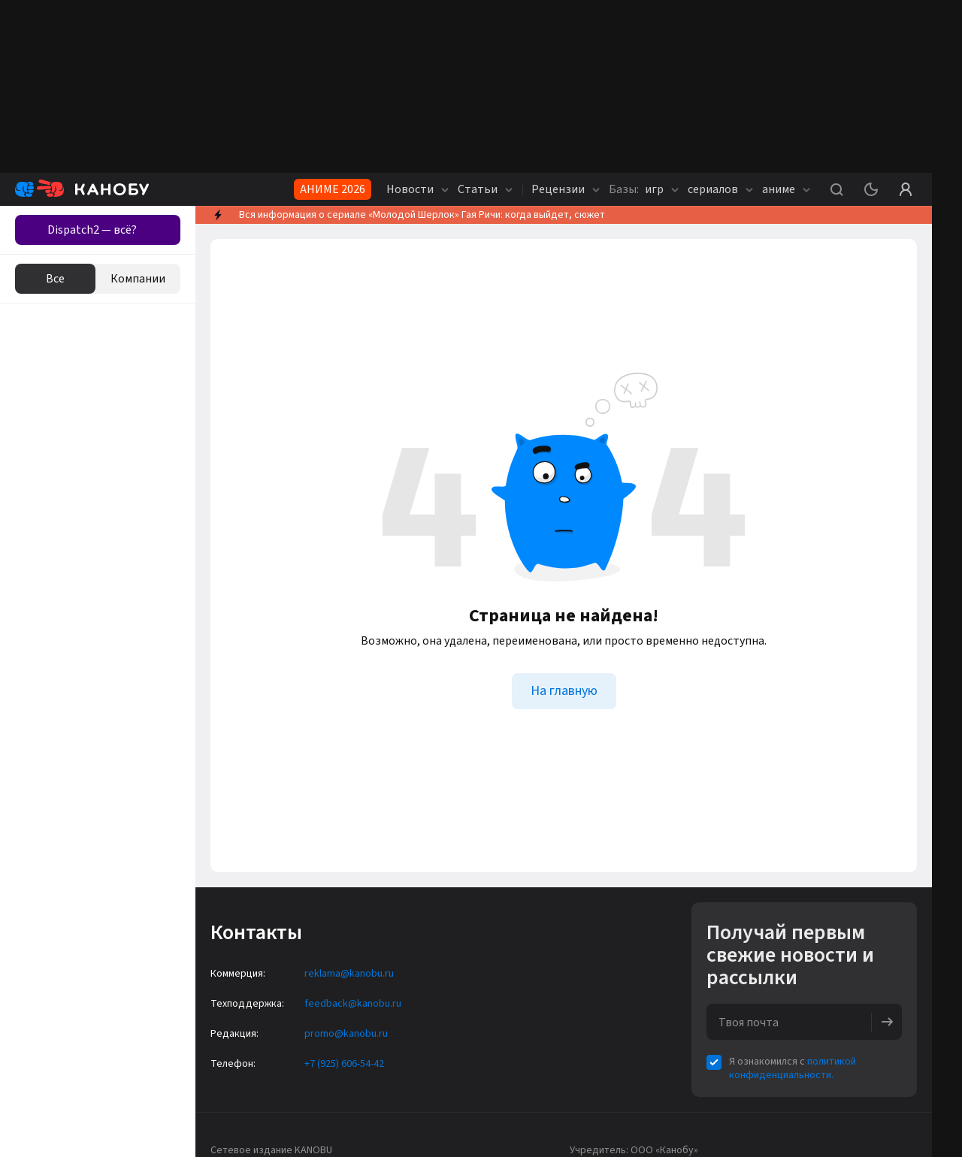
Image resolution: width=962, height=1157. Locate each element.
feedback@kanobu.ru (352, 1003)
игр (644, 189)
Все (55, 278)
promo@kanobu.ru (346, 1033)
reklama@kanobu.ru (349, 973)
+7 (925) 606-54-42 (344, 1063)
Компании (137, 278)
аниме (786, 189)
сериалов (720, 189)
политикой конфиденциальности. (792, 1068)
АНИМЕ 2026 (332, 189)
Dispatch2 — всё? (92, 230)
